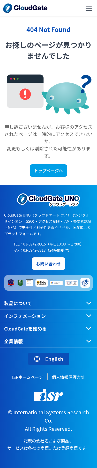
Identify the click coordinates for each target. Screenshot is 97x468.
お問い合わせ (48, 263)
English (48, 359)
